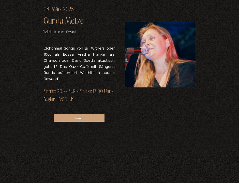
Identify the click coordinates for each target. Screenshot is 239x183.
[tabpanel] (79, 20)
